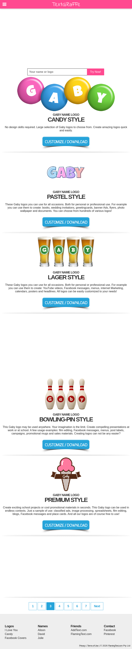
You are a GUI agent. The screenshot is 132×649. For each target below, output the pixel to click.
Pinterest (109, 634)
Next (97, 606)
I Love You (11, 630)
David (41, 634)
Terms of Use (92, 645)
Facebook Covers (15, 637)
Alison (41, 630)
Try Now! (95, 71)
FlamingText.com (81, 634)
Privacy (82, 645)
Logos (9, 626)
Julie (40, 637)
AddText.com (79, 630)
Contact (109, 626)
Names (43, 626)
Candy (9, 634)
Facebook (110, 630)
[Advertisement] (66, 39)
